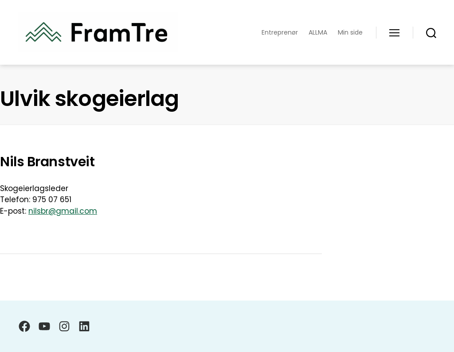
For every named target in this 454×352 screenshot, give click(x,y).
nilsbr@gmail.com (62, 211)
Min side (350, 32)
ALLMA (318, 32)
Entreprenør (280, 32)
